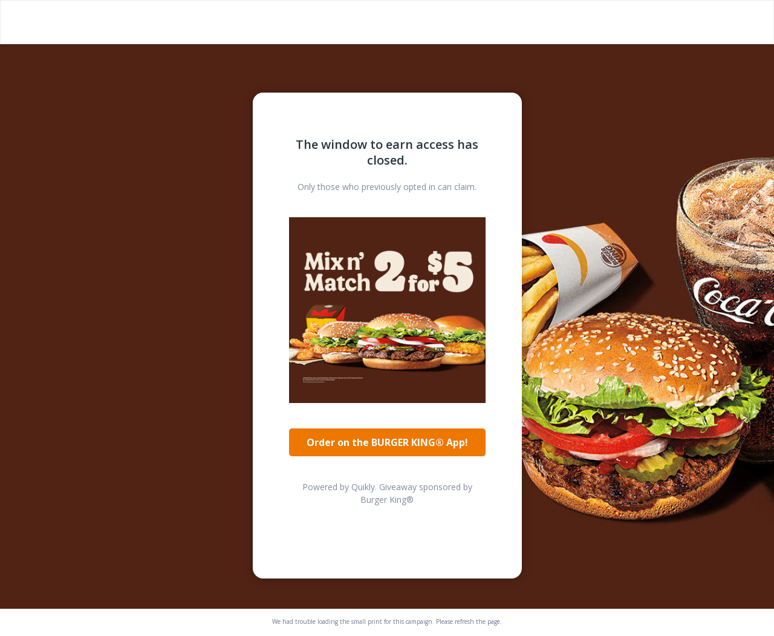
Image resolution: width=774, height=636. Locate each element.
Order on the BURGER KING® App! (387, 442)
